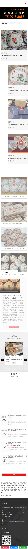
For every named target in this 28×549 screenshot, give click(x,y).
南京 (15, 487)
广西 (15, 482)
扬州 (16, 489)
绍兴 (16, 490)
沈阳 (13, 485)
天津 (24, 482)
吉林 (18, 482)
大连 (16, 485)
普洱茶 (5, 24)
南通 (4, 489)
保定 (13, 484)
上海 (21, 482)
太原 (22, 484)
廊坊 (19, 484)
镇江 (19, 489)
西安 (2, 487)
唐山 (8, 484)
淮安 (11, 489)
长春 (24, 485)
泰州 (22, 489)
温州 (8, 490)
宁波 (5, 490)
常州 (23, 487)
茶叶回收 (8, 495)
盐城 (13, 489)
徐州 (20, 487)
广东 (13, 482)
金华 (19, 490)
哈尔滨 (5, 487)
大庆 (9, 487)
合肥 (25, 490)
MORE (14, 362)
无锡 (17, 487)
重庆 (10, 482)
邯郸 (11, 484)
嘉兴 (11, 490)
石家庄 (4, 484)
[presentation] (2, 360)
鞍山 (21, 485)
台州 (22, 490)
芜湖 (2, 492)
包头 (5, 485)
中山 (18, 485)
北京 (7, 482)
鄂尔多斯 (9, 485)
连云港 (7, 489)
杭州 (2, 490)
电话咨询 (4, 547)
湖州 (13, 490)
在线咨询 (14, 547)
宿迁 (25, 489)
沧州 (16, 484)
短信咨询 (23, 547)
